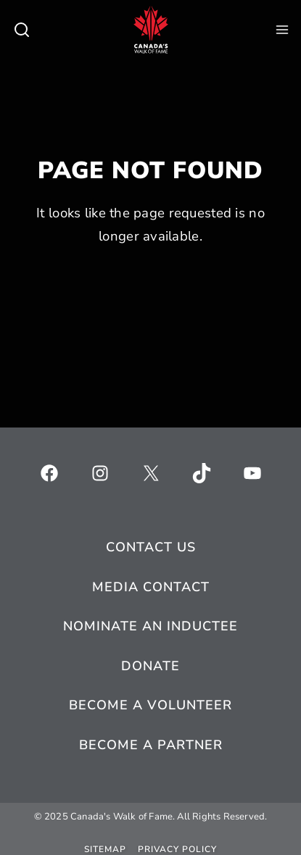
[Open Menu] (282, 30)
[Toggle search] (22, 30)
